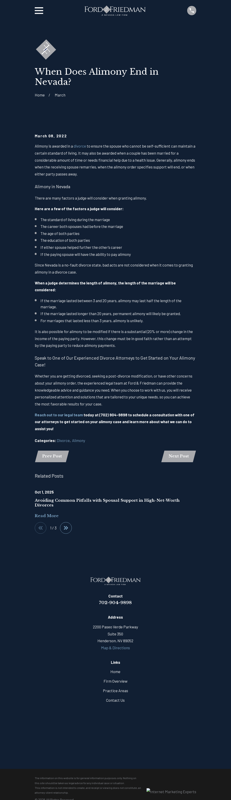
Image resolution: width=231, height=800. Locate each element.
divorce (80, 146)
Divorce (63, 440)
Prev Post (52, 456)
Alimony (78, 440)
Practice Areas (115, 691)
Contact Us (115, 701)
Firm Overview (115, 682)
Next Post (178, 456)
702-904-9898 (115, 603)
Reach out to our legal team (59, 414)
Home (115, 672)
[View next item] (67, 529)
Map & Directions (115, 649)
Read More (47, 516)
